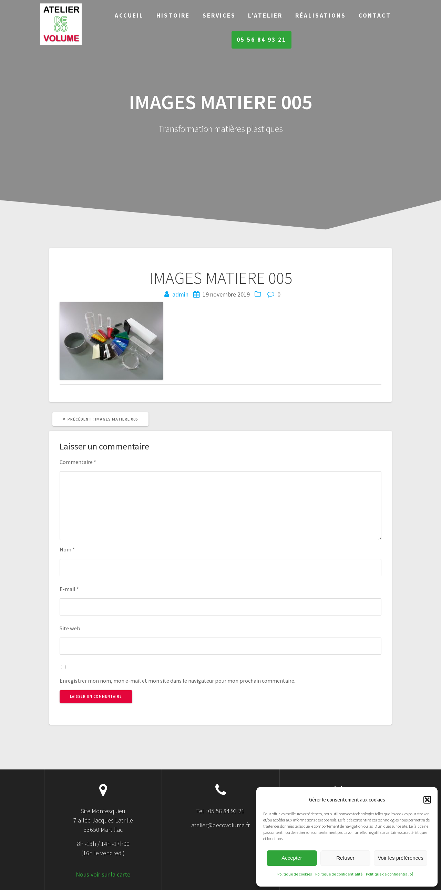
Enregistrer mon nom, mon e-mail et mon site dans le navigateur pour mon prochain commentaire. (177, 680)
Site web (70, 628)
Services (219, 15)
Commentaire (78, 461)
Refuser (345, 858)
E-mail (69, 589)
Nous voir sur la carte (103, 874)
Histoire (173, 15)
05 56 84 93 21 (261, 39)
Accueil (129, 15)
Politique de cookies (294, 874)
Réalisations (320, 15)
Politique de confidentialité (338, 874)
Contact (375, 15)
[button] (427, 799)
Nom (67, 549)
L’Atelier (265, 15)
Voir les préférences (400, 858)
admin (180, 294)
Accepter (291, 858)
